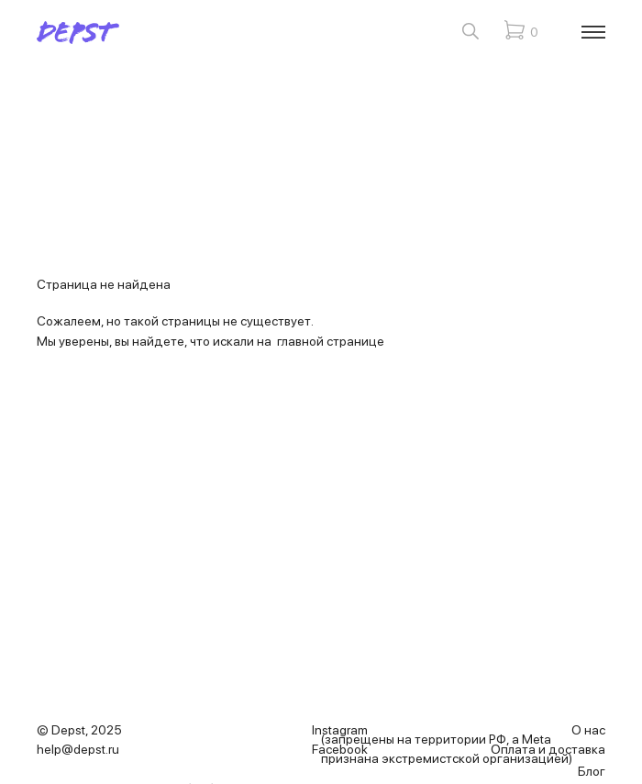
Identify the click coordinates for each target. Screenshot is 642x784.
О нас (588, 730)
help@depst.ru (78, 749)
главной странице (330, 341)
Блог (591, 771)
